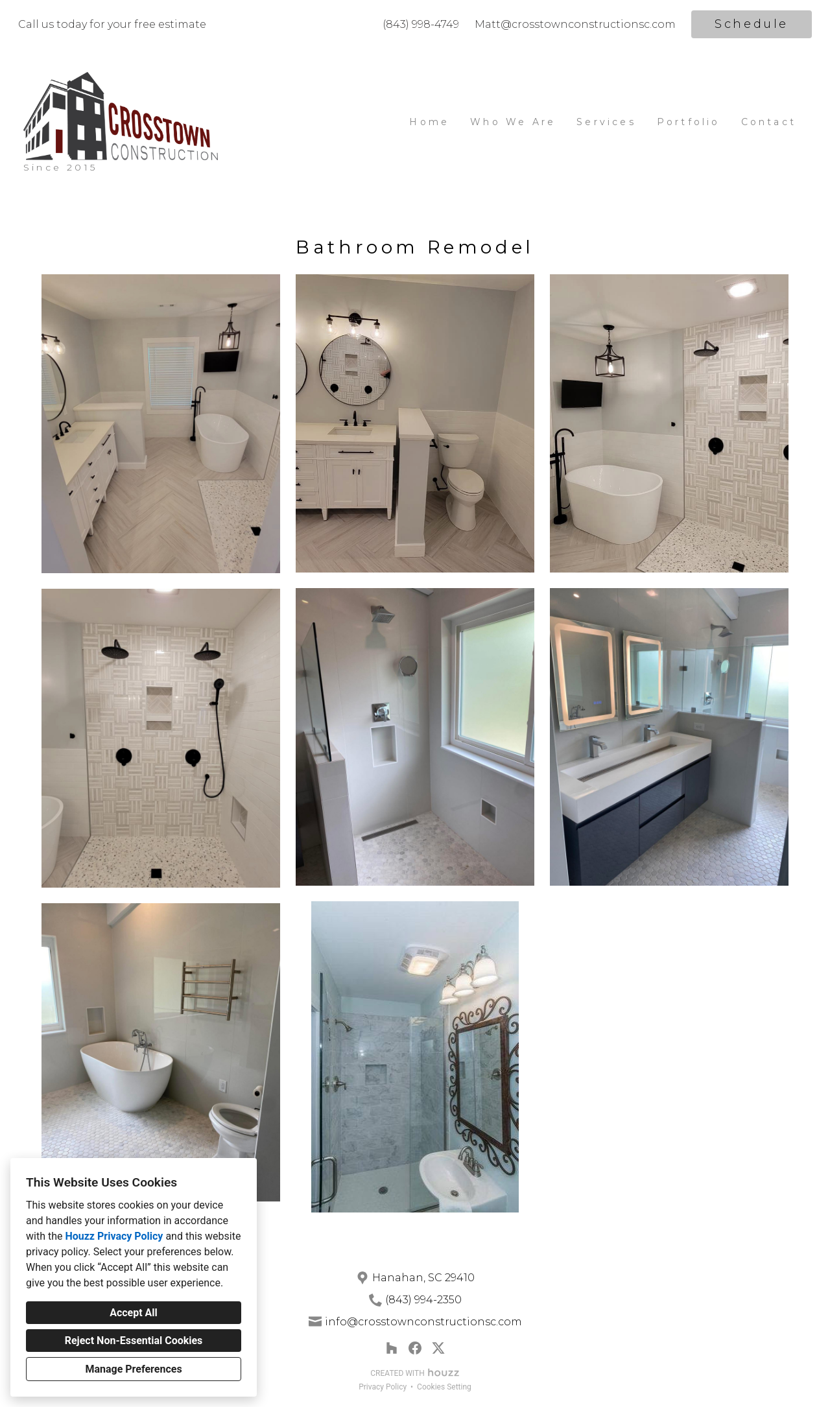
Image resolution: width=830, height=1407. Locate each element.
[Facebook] (415, 1348)
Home (429, 122)
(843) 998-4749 (421, 24)
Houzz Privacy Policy (114, 1236)
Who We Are (513, 122)
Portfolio (688, 122)
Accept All (134, 1312)
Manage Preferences (133, 1369)
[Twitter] (438, 1348)
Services (606, 122)
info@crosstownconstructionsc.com (423, 1322)
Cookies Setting (444, 1386)
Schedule (751, 24)
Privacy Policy (383, 1386)
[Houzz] (391, 1348)
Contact (768, 122)
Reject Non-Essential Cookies (134, 1340)
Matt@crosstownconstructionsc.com (575, 24)
